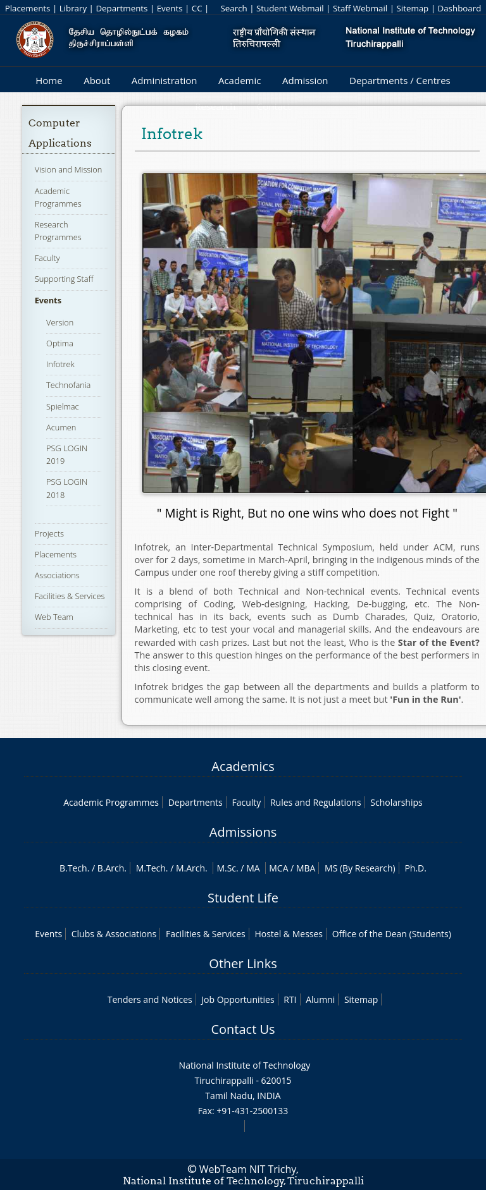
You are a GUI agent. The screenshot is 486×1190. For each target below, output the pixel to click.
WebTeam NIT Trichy (248, 1169)
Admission (305, 80)
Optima (59, 343)
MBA (306, 868)
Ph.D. (415, 868)
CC (197, 8)
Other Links (243, 963)
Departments (121, 8)
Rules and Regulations (315, 802)
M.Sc (226, 868)
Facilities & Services (70, 596)
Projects (49, 533)
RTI (290, 999)
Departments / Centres (400, 80)
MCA (278, 868)
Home (48, 80)
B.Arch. (112, 868)
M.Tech (151, 868)
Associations (57, 575)
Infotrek (60, 364)
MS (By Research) (360, 868)
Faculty (47, 258)
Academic (239, 80)
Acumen (61, 427)
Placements (28, 8)
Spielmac (62, 406)
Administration (164, 80)
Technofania (68, 385)
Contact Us (243, 1029)
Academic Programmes (111, 802)
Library (73, 8)
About (97, 80)
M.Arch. (192, 868)
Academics (242, 766)
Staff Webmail (360, 8)
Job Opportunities (237, 999)
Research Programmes (58, 231)
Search (233, 8)
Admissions (243, 832)
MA (252, 868)
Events (170, 8)
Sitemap (412, 8)
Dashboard (460, 8)
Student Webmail (290, 8)
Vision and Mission (69, 169)
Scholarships (396, 802)
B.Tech (73, 868)
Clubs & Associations (114, 934)
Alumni (320, 999)
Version (59, 322)
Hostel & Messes (288, 934)
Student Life (243, 897)
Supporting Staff (64, 278)
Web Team (54, 616)
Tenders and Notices (150, 999)
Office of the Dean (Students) (391, 934)
